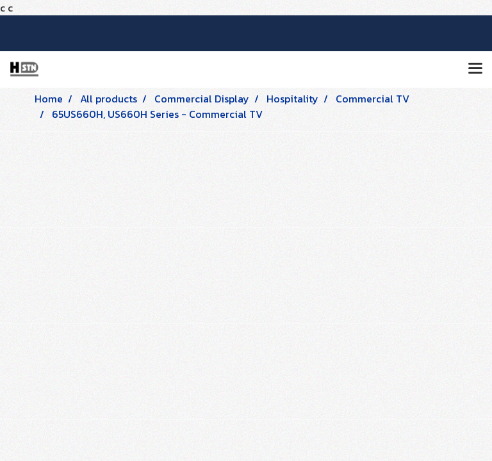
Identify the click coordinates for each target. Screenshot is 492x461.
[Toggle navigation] (475, 69)
